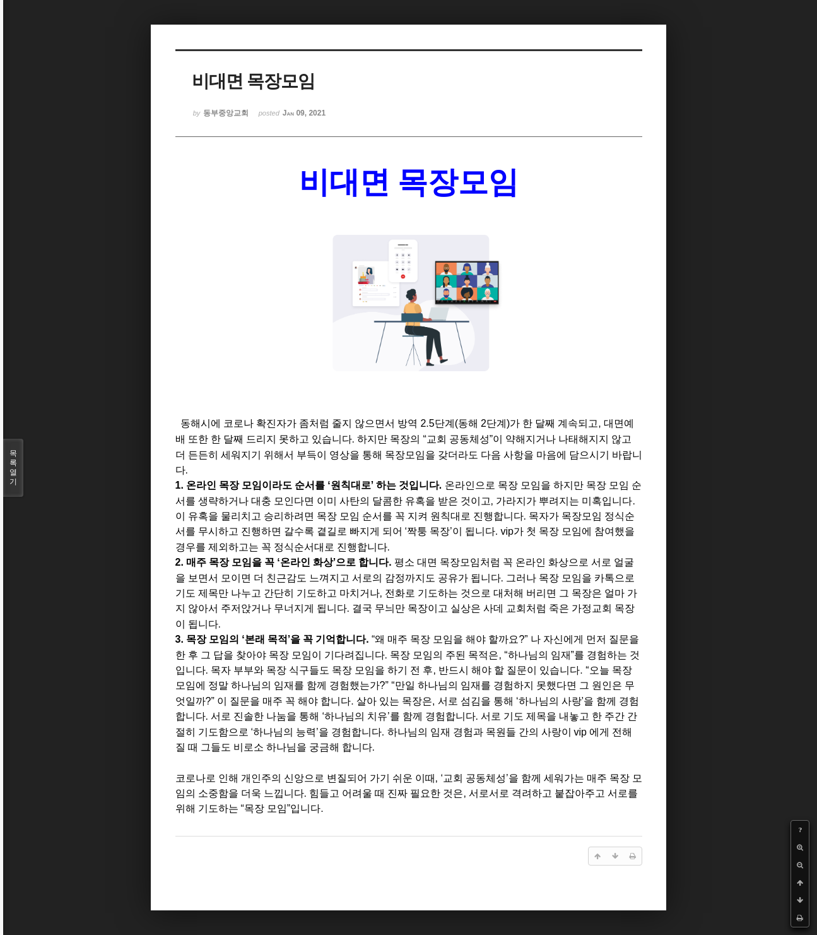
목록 (13, 468)
